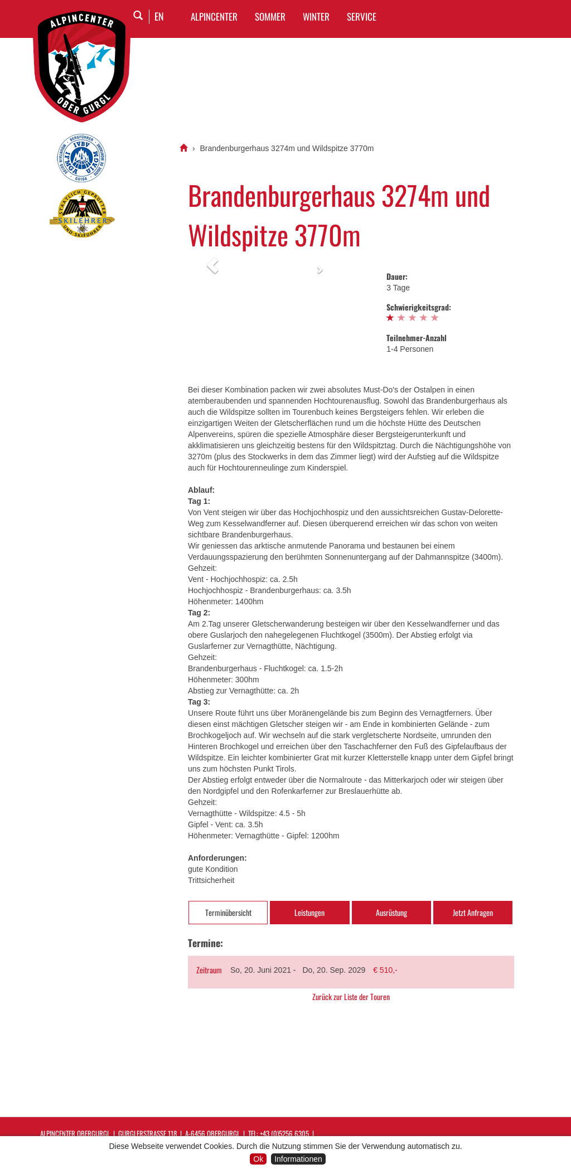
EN (159, 16)
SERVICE (361, 16)
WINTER (316, 16)
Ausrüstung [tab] (391, 912)
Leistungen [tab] (309, 912)
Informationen (298, 1159)
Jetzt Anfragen (473, 912)
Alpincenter (214, 16)
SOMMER (270, 16)
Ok (258, 1159)
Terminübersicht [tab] (228, 912)
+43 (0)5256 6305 (284, 1133)
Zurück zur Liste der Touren (351, 996)
